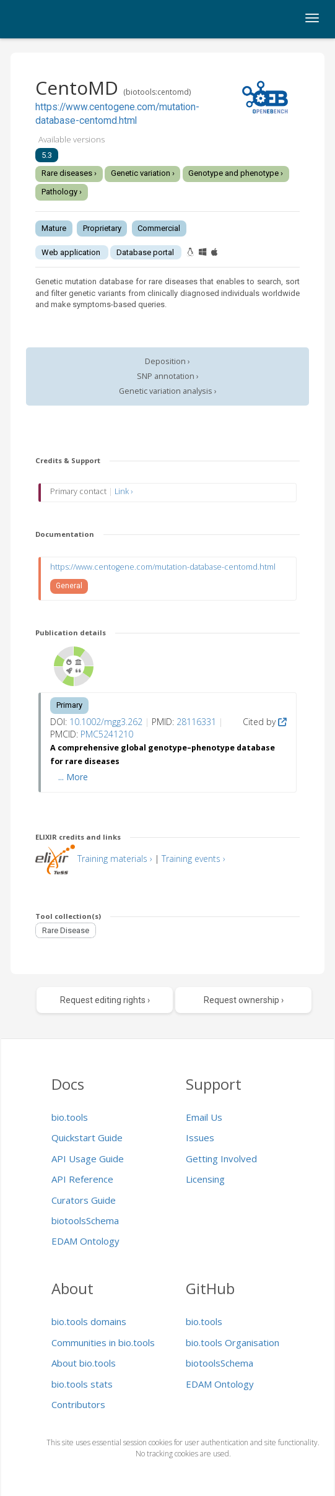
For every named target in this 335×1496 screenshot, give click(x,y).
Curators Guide (83, 1200)
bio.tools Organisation (232, 1342)
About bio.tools (83, 1363)
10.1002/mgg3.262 (105, 722)
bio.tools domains (88, 1321)
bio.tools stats (82, 1384)
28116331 (196, 722)
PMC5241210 (106, 734)
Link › (124, 491)
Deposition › (167, 361)
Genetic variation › (143, 173)
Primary (69, 705)
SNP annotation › (168, 376)
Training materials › (114, 858)
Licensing (205, 1179)
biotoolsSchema (85, 1220)
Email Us (204, 1117)
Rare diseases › (69, 173)
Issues (200, 1137)
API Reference (82, 1179)
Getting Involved (221, 1158)
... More (73, 777)
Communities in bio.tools (103, 1342)
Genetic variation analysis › (168, 391)
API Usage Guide (87, 1158)
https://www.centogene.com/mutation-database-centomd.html (163, 567)
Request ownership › (244, 1000)
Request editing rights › (105, 1000)
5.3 (46, 155)
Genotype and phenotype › (235, 173)
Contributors (78, 1404)
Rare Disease (65, 930)
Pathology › (61, 191)
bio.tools (69, 1117)
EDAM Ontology (85, 1241)
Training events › (193, 858)
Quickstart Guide (87, 1137)
